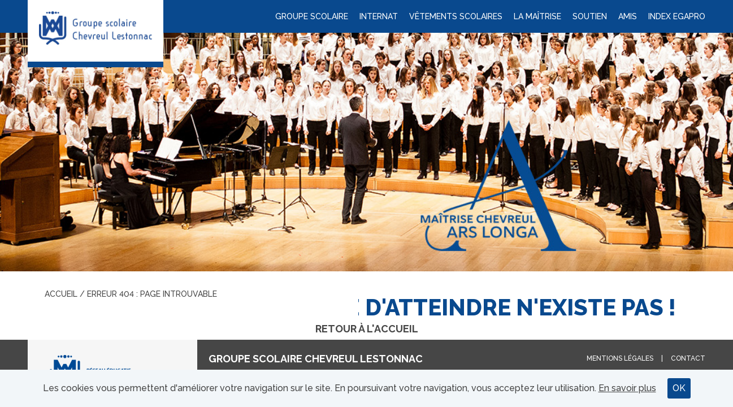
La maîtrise (537, 16)
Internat (378, 16)
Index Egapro (676, 16)
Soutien (589, 16)
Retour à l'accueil (366, 329)
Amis (627, 16)
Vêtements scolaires (455, 16)
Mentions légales (620, 358)
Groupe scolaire (311, 16)
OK (679, 388)
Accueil (61, 293)
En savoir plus (627, 388)
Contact (688, 358)
